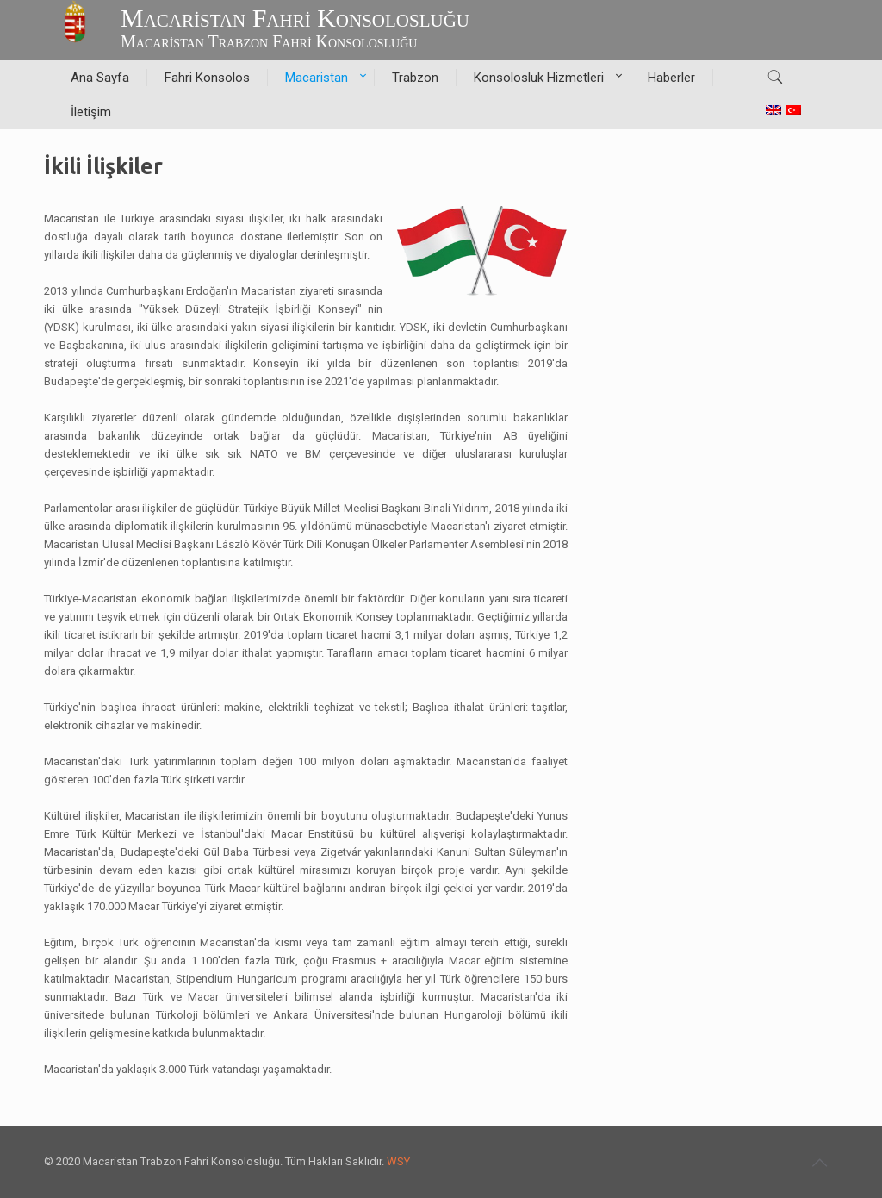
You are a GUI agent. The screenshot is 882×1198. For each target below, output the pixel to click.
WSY (398, 1161)
